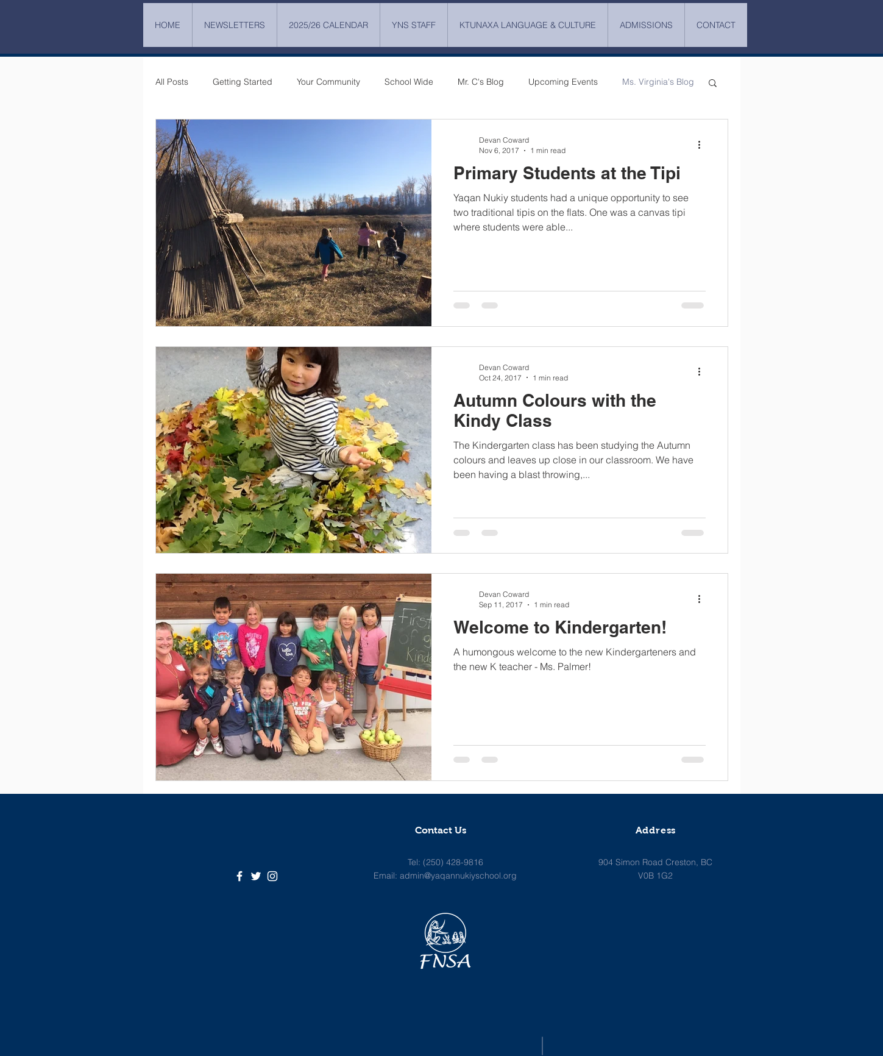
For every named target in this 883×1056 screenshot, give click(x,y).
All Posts (171, 81)
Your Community (328, 81)
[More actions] (704, 144)
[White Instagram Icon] (272, 876)
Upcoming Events (563, 81)
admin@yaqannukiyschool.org (458, 875)
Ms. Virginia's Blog (658, 81)
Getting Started (242, 81)
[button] (712, 83)
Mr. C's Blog (481, 81)
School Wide (409, 81)
